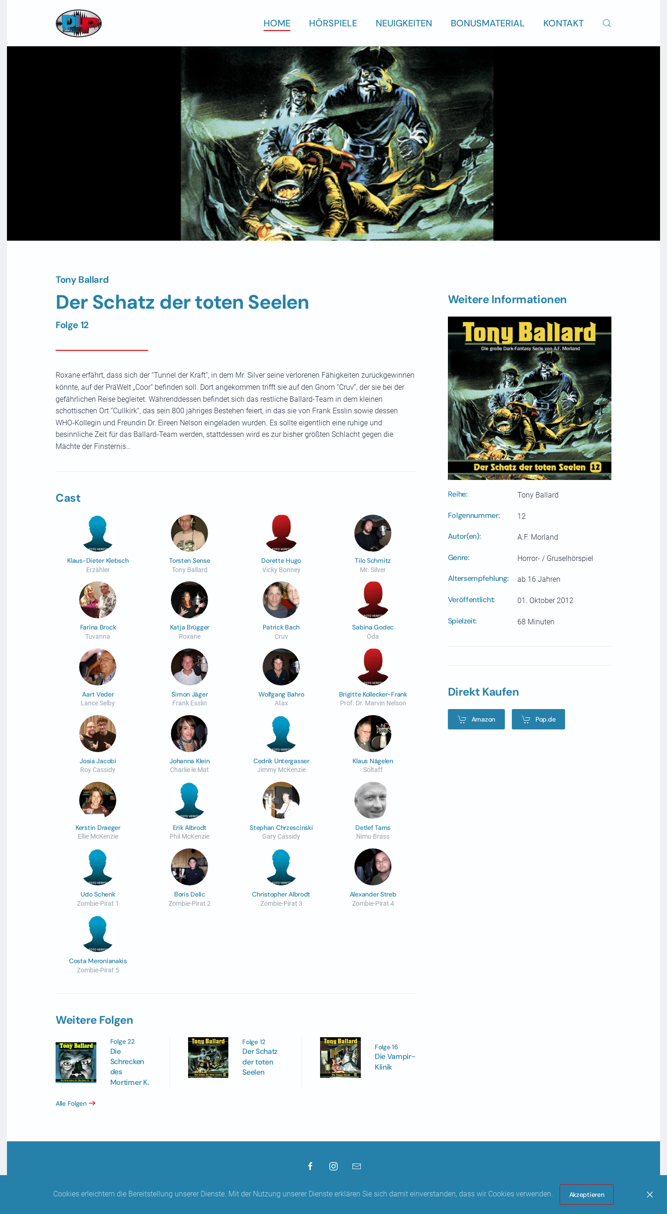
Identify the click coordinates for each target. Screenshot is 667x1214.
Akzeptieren (586, 1194)
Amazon (472, 719)
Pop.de (535, 719)
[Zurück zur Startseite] (79, 23)
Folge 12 (72, 325)
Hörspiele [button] (333, 23)
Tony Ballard (82, 280)
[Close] (650, 1194)
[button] (606, 23)
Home (277, 23)
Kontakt (563, 23)
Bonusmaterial (488, 23)
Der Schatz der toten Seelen (256, 1061)
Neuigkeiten (404, 23)
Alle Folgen (67, 1103)
